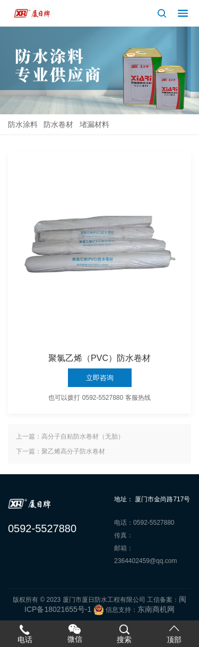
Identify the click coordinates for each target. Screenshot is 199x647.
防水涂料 (23, 124)
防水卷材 (58, 124)
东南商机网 (156, 609)
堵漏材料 (94, 124)
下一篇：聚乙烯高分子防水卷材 (60, 451)
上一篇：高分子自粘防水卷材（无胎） (70, 436)
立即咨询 (100, 378)
